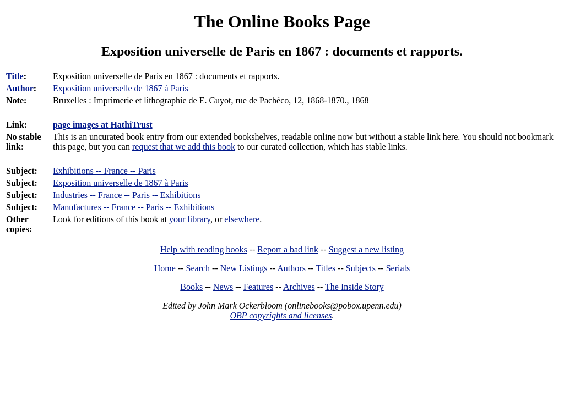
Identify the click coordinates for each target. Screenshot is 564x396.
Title (15, 76)
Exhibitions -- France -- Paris (104, 170)
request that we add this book (183, 146)
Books (191, 287)
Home (165, 268)
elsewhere (241, 219)
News (223, 287)
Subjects (361, 268)
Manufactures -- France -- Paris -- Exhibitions (133, 207)
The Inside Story (354, 287)
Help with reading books (203, 249)
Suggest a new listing (366, 249)
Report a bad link (287, 249)
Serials (398, 268)
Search (198, 268)
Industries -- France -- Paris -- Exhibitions (126, 195)
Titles (325, 268)
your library (189, 219)
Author (20, 88)
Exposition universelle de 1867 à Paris (120, 183)
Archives (299, 287)
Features (258, 287)
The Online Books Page (282, 21)
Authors (291, 268)
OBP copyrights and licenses (281, 315)
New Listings (244, 268)
